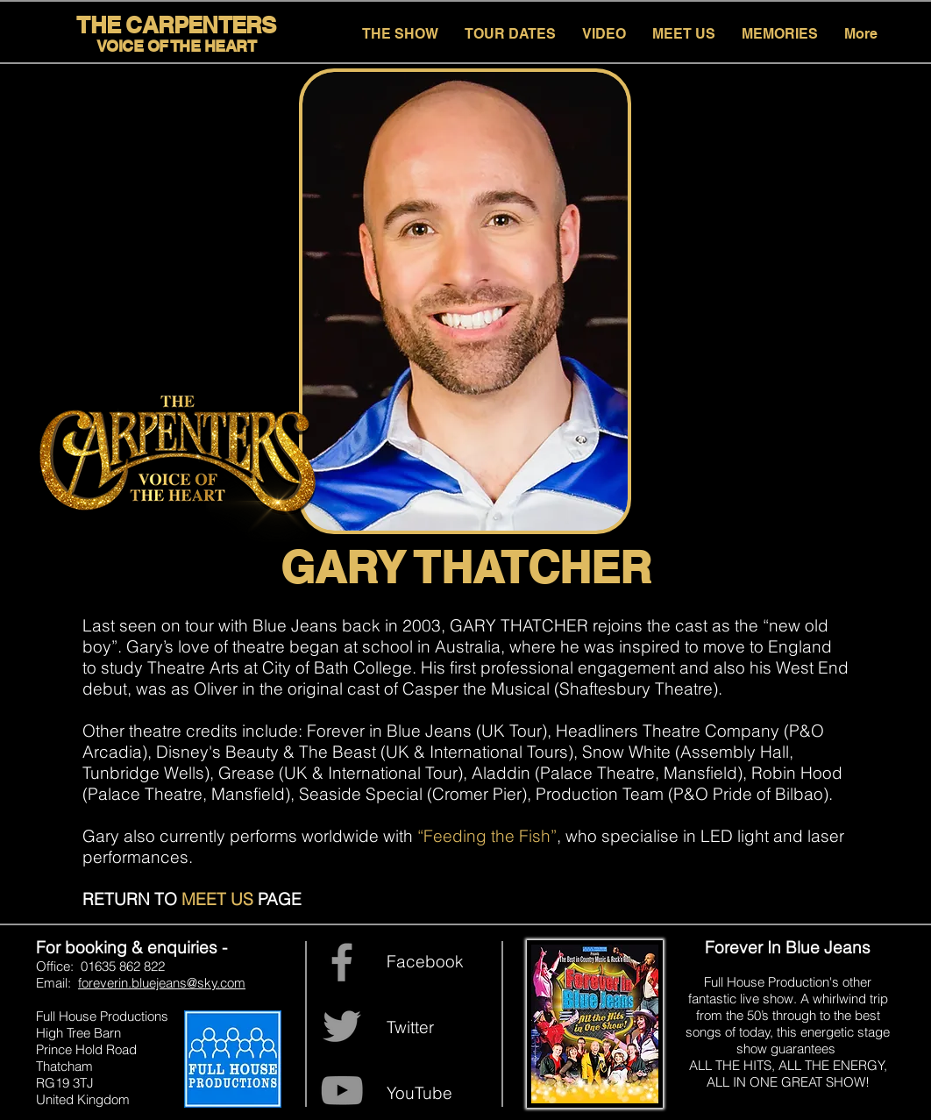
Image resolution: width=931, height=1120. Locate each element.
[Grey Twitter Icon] (341, 1026)
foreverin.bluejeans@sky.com (161, 982)
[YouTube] (341, 1090)
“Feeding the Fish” (487, 835)
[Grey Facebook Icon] (341, 962)
